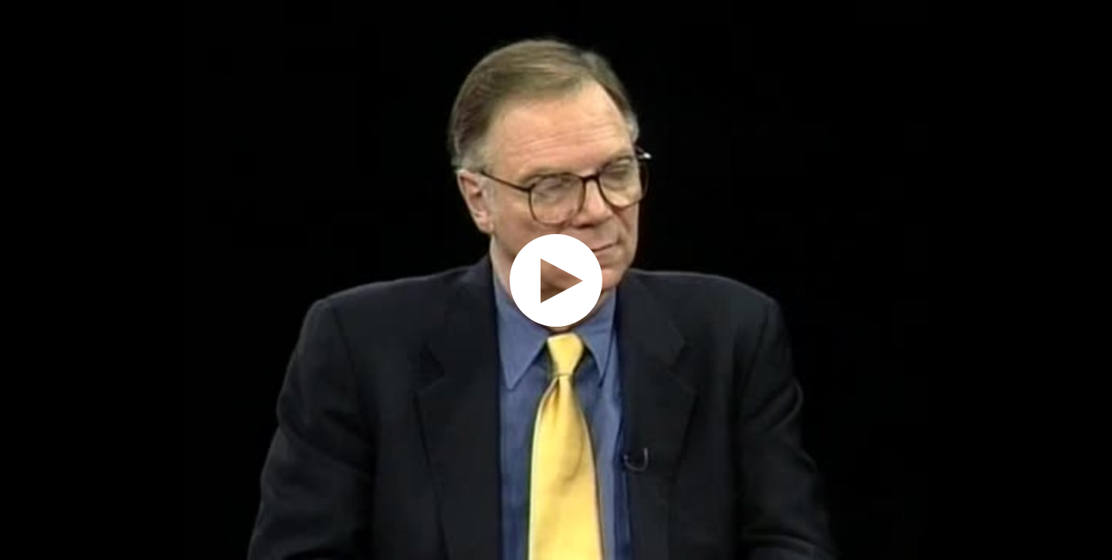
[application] (556, 280)
